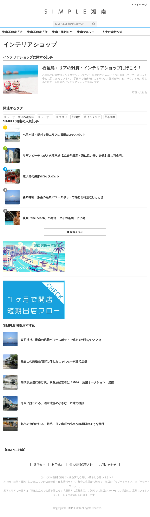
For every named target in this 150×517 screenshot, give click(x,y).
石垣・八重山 (139, 92)
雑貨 (77, 117)
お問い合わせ (107, 464)
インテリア (93, 117)
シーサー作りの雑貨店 (20, 117)
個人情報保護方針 (81, 464)
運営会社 (39, 464)
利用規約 (57, 464)
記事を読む (75, 79)
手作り (63, 117)
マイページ (139, 4)
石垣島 (111, 117)
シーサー (46, 117)
